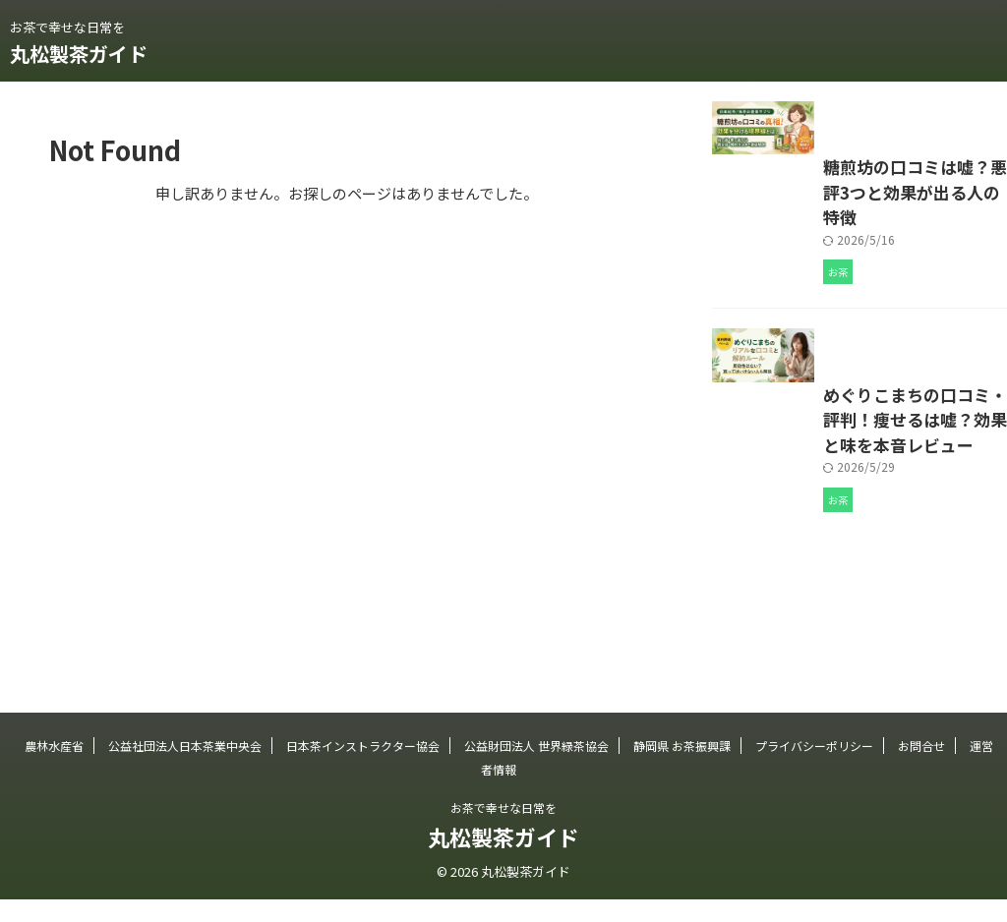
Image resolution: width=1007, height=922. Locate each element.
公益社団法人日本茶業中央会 (185, 768)
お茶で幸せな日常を (503, 830)
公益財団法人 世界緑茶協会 (536, 768)
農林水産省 (54, 768)
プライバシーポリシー (814, 768)
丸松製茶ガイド (79, 53)
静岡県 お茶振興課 (682, 768)
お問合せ (921, 768)
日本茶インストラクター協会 (363, 768)
